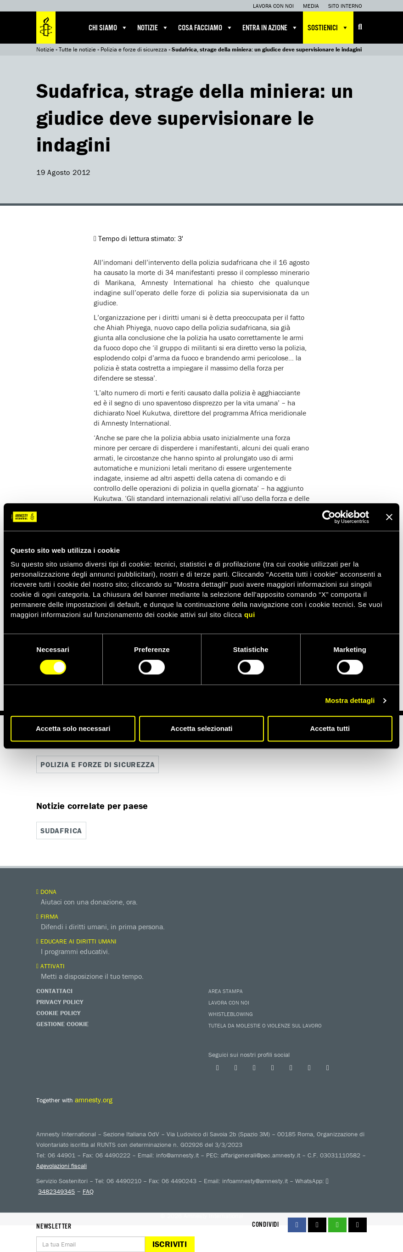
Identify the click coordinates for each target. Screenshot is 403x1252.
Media (311, 5)
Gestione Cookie (62, 1024)
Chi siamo (108, 27)
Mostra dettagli (350, 700)
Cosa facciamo (205, 27)
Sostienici (328, 27)
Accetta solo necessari (73, 728)
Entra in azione (270, 27)
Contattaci (54, 991)
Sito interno (345, 5)
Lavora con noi (273, 5)
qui (249, 614)
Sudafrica (61, 830)
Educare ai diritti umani (76, 941)
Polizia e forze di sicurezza (134, 49)
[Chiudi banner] (389, 517)
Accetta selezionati (201, 728)
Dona (46, 891)
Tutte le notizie (77, 49)
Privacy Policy (59, 1002)
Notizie (153, 27)
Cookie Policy (58, 1013)
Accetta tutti (330, 728)
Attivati (50, 966)
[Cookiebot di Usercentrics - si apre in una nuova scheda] (329, 517)
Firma (47, 916)
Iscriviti (169, 1244)
